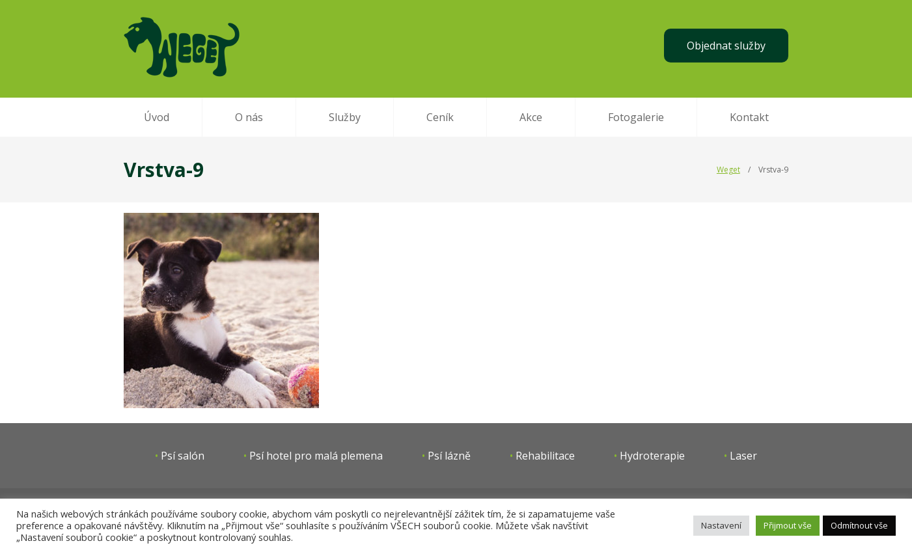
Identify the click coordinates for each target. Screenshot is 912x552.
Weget (728, 169)
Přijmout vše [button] (788, 525)
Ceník (440, 117)
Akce (530, 117)
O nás (249, 117)
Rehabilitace (545, 455)
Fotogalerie (636, 117)
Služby (345, 117)
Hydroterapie (652, 455)
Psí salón (182, 455)
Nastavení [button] (721, 525)
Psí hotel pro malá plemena (316, 455)
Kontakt (749, 117)
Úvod (156, 117)
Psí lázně (449, 455)
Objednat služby (726, 45)
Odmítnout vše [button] (859, 525)
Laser (743, 455)
